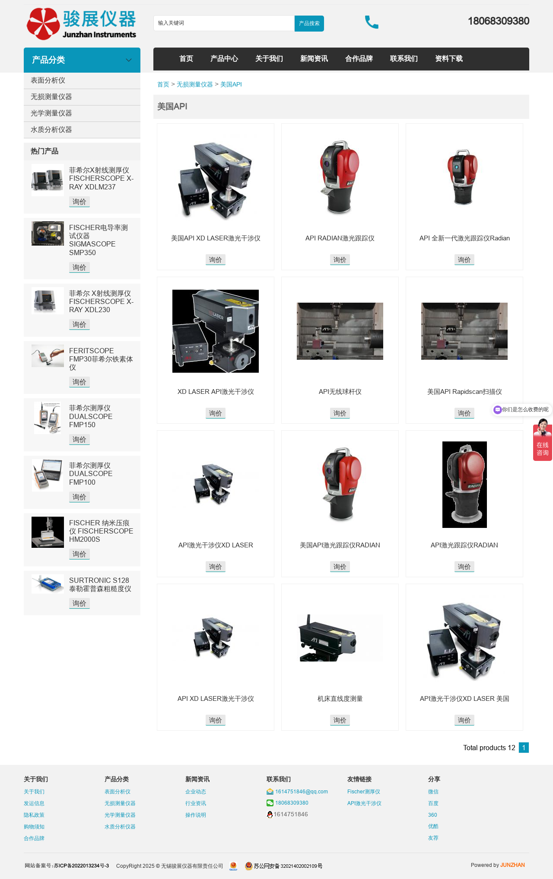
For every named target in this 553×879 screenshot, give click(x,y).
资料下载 (449, 58)
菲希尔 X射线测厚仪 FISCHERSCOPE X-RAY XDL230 (101, 301)
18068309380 (291, 802)
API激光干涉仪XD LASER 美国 (464, 698)
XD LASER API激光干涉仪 (216, 391)
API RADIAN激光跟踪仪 (340, 238)
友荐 (433, 837)
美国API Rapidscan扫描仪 (464, 391)
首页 (186, 58)
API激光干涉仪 (364, 803)
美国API (231, 84)
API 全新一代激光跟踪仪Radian (465, 238)
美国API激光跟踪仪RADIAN (340, 545)
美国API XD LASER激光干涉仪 (216, 238)
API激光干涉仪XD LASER (215, 545)
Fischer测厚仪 (363, 791)
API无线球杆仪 (340, 391)
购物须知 (34, 826)
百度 (433, 803)
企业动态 (195, 791)
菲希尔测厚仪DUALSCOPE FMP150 (91, 416)
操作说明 (195, 815)
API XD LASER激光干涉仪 (216, 698)
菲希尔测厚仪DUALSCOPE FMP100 (91, 473)
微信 (433, 791)
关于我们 (269, 58)
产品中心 (224, 58)
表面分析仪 (48, 80)
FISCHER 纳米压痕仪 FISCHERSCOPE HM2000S (101, 531)
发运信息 (34, 803)
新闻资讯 (314, 58)
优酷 (433, 826)
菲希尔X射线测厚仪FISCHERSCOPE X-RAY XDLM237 (101, 178)
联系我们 (404, 58)
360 (432, 815)
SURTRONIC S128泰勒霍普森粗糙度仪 (100, 584)
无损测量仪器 (51, 96)
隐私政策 (34, 815)
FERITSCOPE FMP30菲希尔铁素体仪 (101, 359)
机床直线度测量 (340, 698)
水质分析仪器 (51, 129)
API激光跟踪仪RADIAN (464, 545)
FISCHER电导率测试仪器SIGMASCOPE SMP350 (98, 240)
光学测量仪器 (51, 113)
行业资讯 (195, 803)
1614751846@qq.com (301, 791)
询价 (79, 201)
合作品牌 (359, 58)
